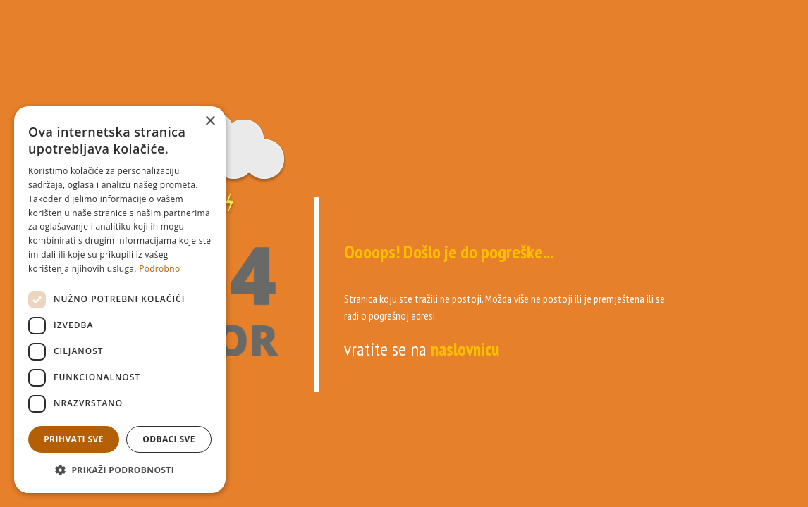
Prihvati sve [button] (74, 439)
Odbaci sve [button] (168, 439)
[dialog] (120, 299)
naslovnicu (465, 349)
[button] (120, 470)
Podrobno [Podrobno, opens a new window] (159, 269)
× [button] (209, 121)
